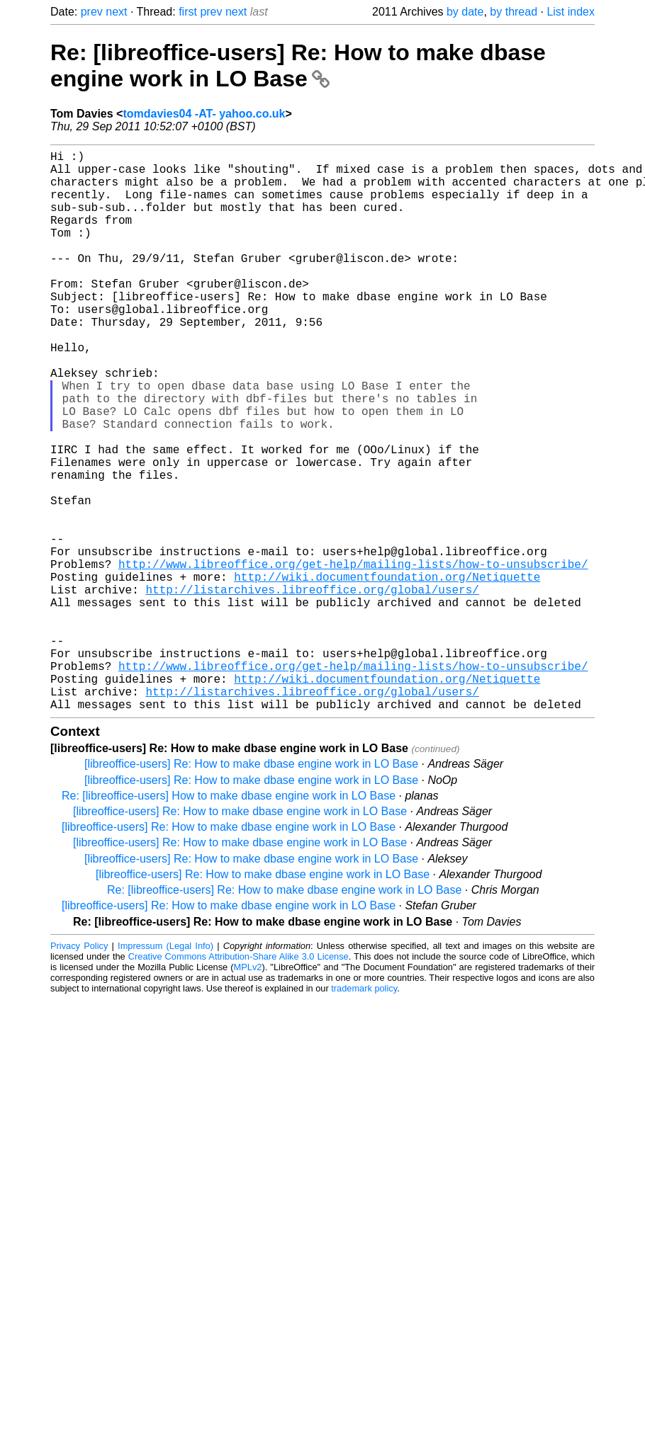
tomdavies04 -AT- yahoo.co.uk (204, 114)
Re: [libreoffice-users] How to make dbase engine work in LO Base (229, 920)
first (188, 12)
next (116, 12)
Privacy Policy (79, 1070)
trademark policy (364, 1113)
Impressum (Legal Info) (165, 1070)
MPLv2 (248, 1091)
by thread (513, 12)
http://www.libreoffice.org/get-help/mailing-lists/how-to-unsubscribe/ (353, 657)
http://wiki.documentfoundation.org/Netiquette (387, 673)
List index (570, 12)
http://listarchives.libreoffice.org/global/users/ (311, 688)
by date (465, 12)
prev (92, 12)
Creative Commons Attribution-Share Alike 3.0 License (238, 1081)
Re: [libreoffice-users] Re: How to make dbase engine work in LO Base (298, 65)
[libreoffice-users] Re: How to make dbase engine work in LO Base (251, 888)
